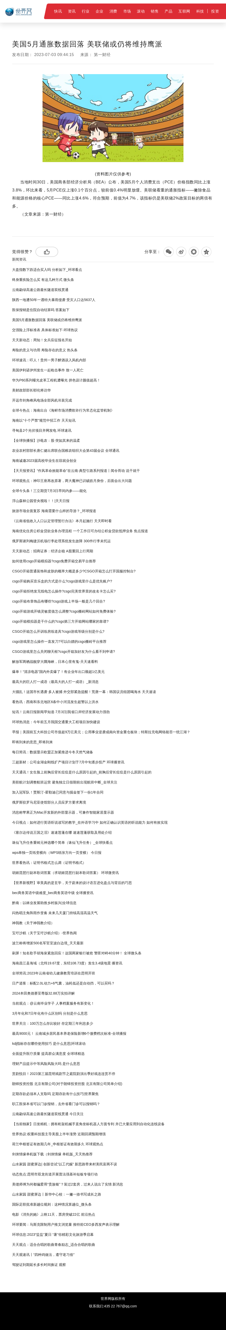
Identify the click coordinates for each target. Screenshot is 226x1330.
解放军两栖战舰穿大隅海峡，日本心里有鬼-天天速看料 (55, 662)
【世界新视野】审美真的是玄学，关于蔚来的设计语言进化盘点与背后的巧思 (72, 883)
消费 (113, 11)
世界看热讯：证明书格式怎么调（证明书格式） (49, 863)
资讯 (72, 11)
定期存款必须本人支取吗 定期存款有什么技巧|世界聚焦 (55, 1094)
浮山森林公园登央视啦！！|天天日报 (40, 501)
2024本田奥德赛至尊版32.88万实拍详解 (43, 993)
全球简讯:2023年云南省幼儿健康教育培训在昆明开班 (53, 973)
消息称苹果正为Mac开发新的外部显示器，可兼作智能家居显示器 (63, 812)
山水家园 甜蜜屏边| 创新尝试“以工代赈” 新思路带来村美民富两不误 (64, 1164)
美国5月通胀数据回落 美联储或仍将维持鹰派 (47, 320)
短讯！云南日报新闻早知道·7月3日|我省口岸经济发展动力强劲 (60, 712)
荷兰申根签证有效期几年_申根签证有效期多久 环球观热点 (57, 1144)
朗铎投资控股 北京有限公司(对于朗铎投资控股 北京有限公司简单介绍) (67, 1084)
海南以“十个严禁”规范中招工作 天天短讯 (43, 420)
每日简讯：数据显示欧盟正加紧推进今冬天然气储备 (52, 752)
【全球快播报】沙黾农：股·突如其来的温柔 (46, 440)
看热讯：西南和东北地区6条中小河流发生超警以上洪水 (55, 702)
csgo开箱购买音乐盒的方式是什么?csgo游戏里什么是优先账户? (62, 581)
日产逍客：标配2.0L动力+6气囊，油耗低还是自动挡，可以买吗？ (63, 983)
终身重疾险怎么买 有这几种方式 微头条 (43, 280)
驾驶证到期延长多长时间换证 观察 (39, 1265)
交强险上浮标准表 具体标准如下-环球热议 (45, 330)
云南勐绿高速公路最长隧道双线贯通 (40, 290)
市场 (127, 11)
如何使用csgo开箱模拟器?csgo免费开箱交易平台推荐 (54, 561)
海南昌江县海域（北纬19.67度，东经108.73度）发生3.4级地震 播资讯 (67, 963)
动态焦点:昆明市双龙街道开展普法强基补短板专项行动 (55, 1174)
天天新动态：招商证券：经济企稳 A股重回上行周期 (52, 551)
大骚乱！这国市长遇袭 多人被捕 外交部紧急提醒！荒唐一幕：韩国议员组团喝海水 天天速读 (84, 692)
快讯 (58, 11)
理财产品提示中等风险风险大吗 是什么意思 (46, 1064)
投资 (215, 11)
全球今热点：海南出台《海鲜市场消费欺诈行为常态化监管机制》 (63, 410)
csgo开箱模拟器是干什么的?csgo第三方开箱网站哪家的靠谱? (60, 621)
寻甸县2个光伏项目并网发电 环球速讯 (41, 430)
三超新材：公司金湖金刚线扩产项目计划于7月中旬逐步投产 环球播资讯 (68, 762)
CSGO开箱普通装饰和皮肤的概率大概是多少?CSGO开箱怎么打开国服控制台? (73, 571)
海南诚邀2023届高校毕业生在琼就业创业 (44, 461)
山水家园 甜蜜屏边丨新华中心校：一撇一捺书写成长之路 (56, 1194)
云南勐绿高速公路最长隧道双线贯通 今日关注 (48, 1114)
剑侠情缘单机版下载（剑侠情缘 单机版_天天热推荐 (52, 1154)
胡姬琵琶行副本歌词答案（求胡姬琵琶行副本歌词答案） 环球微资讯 (65, 873)
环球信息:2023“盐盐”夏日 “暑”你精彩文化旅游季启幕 (53, 1235)
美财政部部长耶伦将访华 (31, 390)
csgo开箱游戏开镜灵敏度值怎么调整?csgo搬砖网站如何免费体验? (64, 611)
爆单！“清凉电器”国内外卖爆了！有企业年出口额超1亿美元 (58, 672)
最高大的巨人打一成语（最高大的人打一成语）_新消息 (55, 682)
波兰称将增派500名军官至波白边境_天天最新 (47, 943)
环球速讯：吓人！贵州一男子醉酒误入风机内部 (49, 360)
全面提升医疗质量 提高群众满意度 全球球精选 (48, 1054)
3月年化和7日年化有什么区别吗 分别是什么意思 (49, 1013)
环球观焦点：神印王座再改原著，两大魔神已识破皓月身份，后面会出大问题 (72, 481)
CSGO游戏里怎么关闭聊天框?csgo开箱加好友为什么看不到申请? (63, 652)
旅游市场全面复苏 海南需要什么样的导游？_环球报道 (54, 511)
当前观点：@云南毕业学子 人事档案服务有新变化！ (53, 1003)
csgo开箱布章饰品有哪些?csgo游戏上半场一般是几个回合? (58, 601)
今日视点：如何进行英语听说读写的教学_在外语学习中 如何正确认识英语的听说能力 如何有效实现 (90, 822)
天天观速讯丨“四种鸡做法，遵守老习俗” (43, 1255)
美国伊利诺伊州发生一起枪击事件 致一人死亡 (48, 370)
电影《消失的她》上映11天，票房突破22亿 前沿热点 (53, 1214)
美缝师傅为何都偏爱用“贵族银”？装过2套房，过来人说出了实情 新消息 (67, 1184)
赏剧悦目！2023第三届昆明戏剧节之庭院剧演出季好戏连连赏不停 (63, 1074)
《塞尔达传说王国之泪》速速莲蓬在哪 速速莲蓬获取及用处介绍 (62, 832)
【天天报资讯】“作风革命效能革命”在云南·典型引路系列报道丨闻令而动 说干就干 (76, 471)
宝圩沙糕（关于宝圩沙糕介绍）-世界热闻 (44, 933)
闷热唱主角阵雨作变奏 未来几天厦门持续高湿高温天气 (55, 913)
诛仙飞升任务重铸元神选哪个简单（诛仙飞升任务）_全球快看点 (62, 843)
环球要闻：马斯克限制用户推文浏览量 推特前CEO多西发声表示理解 (65, 1224)
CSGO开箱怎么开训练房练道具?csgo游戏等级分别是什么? (58, 631)
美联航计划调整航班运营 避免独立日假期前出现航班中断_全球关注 (64, 782)
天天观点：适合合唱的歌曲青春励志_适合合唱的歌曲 (53, 1245)
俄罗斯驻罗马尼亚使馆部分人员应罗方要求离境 (49, 802)
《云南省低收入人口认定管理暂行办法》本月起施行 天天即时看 (62, 521)
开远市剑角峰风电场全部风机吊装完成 (42, 400)
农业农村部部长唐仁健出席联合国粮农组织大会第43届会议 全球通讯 (65, 451)
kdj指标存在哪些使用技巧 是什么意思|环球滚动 (48, 1044)
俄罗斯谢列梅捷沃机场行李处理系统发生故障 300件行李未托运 (61, 541)
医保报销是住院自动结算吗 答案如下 (40, 310)
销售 (155, 11)
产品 (168, 11)
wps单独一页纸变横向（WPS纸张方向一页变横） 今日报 (56, 853)
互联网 (184, 11)
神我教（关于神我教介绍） (33, 923)
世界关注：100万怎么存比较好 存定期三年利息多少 (52, 1023)
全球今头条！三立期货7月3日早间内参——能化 (49, 491)
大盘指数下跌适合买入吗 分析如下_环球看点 (47, 270)
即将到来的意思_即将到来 (32, 742)
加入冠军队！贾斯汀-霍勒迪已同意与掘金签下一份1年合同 (57, 792)
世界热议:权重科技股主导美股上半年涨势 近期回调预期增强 (59, 1134)
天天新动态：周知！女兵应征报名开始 (42, 340)
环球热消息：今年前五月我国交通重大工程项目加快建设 (56, 722)
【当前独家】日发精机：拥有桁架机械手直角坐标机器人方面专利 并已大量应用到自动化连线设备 (88, 1124)
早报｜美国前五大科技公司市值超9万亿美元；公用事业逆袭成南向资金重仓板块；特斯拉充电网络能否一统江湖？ (101, 732)
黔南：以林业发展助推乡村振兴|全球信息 (44, 903)
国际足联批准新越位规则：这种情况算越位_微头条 (52, 1204)
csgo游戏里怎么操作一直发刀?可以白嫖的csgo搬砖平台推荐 (59, 641)
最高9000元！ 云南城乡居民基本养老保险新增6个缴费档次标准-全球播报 (69, 1033)
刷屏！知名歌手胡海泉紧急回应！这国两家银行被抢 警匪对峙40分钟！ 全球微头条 (76, 953)
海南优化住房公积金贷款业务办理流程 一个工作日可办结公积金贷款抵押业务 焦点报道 (80, 531)
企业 (99, 11)
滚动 (141, 11)
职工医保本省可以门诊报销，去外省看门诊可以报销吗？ (56, 1104)
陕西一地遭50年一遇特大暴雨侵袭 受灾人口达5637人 (53, 300)
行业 (86, 11)
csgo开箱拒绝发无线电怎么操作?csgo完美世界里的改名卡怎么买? (64, 591)
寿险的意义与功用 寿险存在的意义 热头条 (45, 350)
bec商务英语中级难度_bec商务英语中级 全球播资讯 (52, 893)
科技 (200, 11)
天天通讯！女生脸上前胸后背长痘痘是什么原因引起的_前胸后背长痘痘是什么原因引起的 (82, 772)
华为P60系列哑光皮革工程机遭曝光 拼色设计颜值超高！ (56, 380)
